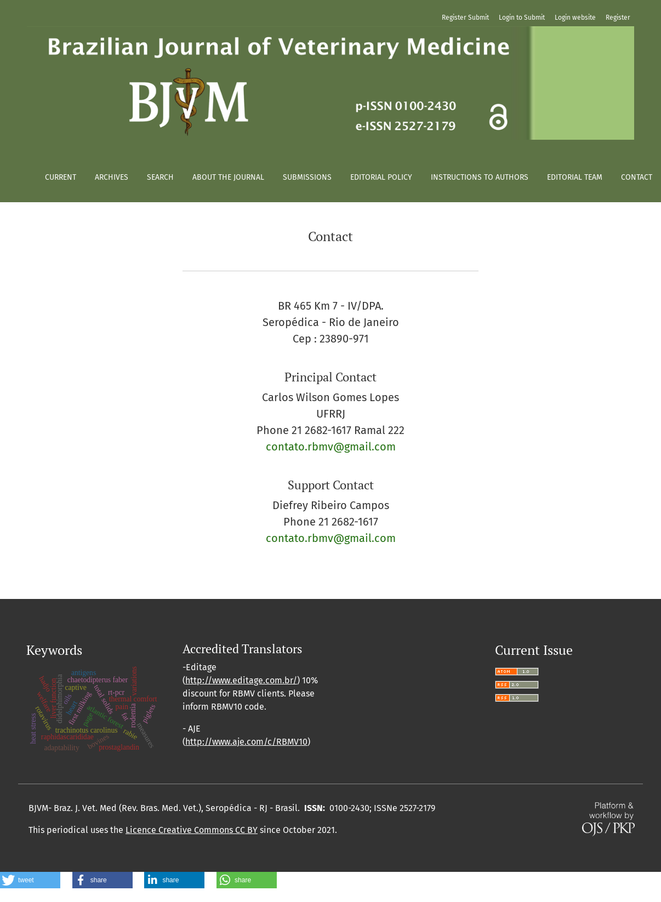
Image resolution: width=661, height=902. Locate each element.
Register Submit (465, 17)
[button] (30, 880)
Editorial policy (381, 177)
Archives (111, 177)
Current (60, 177)
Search (160, 177)
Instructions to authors (479, 177)
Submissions (307, 177)
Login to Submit (522, 17)
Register (618, 17)
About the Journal (228, 177)
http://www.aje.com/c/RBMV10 (246, 742)
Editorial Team (574, 177)
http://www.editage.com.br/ (241, 680)
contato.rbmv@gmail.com (331, 446)
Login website (575, 17)
